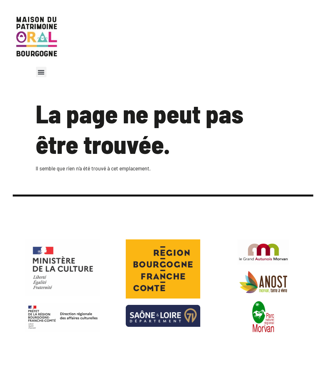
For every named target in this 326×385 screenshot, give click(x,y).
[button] (41, 72)
